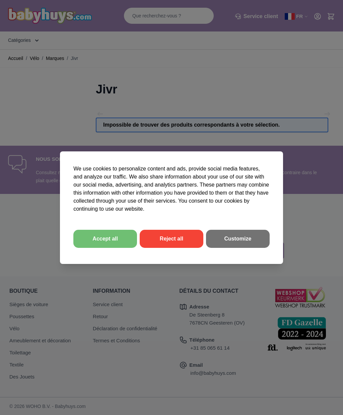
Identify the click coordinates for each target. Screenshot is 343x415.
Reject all (171, 238)
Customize (237, 238)
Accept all (105, 238)
